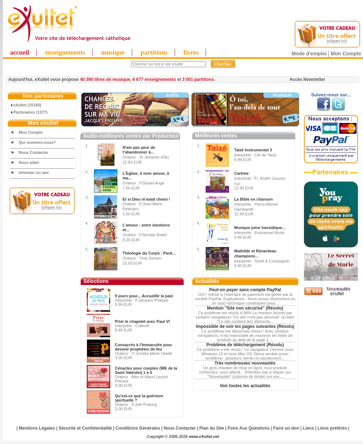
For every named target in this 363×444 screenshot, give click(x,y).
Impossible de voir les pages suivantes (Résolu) (245, 326)
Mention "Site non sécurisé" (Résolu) (245, 308)
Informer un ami (34, 172)
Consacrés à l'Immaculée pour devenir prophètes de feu (143, 347)
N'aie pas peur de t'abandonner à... (138, 150)
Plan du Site (212, 428)
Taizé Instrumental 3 (253, 150)
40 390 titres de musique (105, 79)
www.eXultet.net (204, 436)
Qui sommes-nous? (37, 142)
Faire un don (286, 428)
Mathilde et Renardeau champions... (255, 253)
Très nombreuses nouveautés (245, 363)
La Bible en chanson (253, 199)
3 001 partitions (198, 79)
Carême (241, 173)
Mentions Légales (37, 428)
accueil (19, 52)
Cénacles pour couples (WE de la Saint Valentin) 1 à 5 (146, 370)
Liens (308, 428)
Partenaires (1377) (29, 112)
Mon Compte (346, 53)
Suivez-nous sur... (331, 94)
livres (190, 52)
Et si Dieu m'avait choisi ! (146, 199)
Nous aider (29, 162)
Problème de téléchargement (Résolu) (245, 344)
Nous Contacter (33, 152)
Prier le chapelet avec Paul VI (142, 321)
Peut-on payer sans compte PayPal (245, 289)
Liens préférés (332, 428)
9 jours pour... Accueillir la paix (144, 296)
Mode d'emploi (309, 53)
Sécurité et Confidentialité (85, 428)
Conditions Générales (138, 428)
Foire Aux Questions (249, 428)
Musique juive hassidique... (259, 227)
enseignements (65, 52)
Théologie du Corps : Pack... (149, 253)
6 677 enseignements (154, 79)
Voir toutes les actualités (245, 385)
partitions (153, 52)
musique (113, 52)
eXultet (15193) (25, 105)
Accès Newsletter (307, 79)
